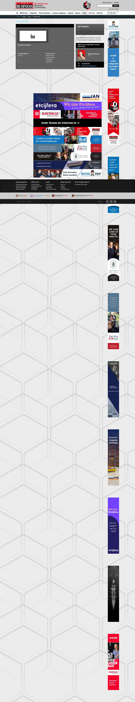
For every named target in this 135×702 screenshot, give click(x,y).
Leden (84, 13)
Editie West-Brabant (21, 187)
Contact (62, 186)
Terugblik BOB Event (36, 186)
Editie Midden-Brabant (21, 184)
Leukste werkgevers (59, 13)
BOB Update (49, 187)
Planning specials (20, 189)
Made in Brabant (44, 13)
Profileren (116, 2)
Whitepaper (34, 189)
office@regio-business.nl (89, 65)
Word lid (99, 13)
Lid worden (48, 186)
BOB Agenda (34, 187)
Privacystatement (65, 189)
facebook (107, 201)
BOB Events (24, 13)
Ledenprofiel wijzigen (51, 189)
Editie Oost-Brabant (21, 186)
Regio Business (32, 5)
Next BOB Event (35, 184)
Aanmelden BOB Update (81, 184)
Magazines (33, 13)
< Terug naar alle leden (22, 21)
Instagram (111, 201)
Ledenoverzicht (49, 184)
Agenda (70, 13)
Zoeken (116, 5)
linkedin (115, 201)
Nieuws (77, 13)
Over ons (92, 13)
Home (17, 13)
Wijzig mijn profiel (107, 2)
